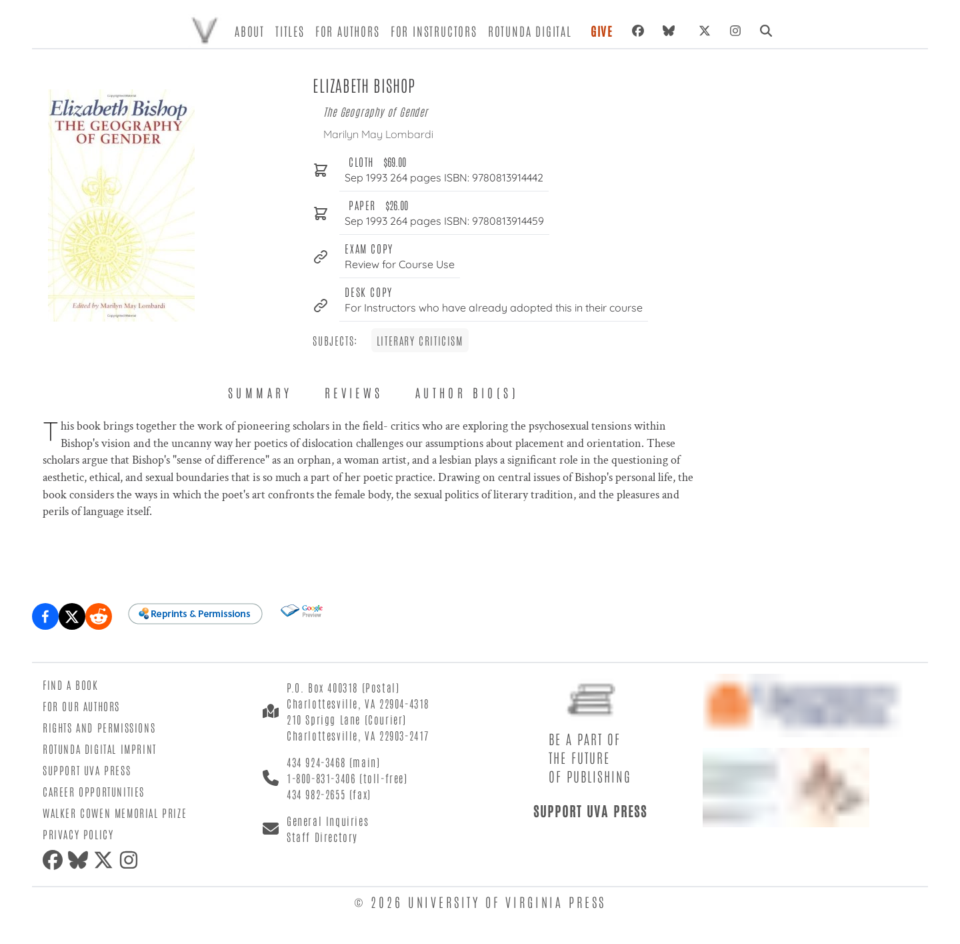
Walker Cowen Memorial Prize (115, 812)
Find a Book (71, 684)
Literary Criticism (420, 340)
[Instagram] (735, 31)
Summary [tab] (260, 392)
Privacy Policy (78, 834)
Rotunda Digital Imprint (100, 748)
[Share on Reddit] (98, 616)
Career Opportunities (94, 791)
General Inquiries (328, 820)
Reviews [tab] (354, 392)
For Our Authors (81, 706)
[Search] (766, 31)
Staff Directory (322, 836)
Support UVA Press (87, 770)
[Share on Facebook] (45, 616)
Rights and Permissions (99, 727)
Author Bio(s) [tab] (467, 392)
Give (602, 31)
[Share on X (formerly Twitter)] (72, 616)
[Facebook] (638, 31)
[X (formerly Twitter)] (705, 31)
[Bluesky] (671, 31)
